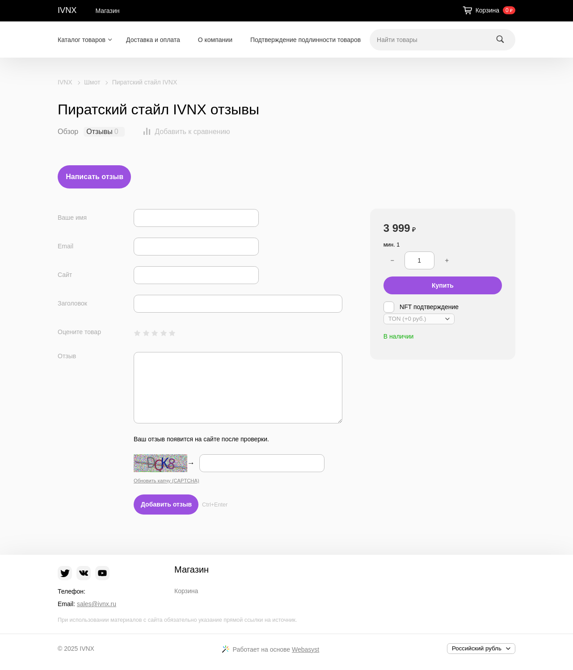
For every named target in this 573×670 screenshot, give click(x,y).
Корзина (186, 591)
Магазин (107, 10)
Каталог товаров (81, 40)
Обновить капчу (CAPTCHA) (166, 480)
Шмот (92, 82)
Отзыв (67, 356)
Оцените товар (79, 331)
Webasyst (305, 649)
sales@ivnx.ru (96, 603)
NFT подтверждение (421, 306)
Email (65, 246)
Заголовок (72, 303)
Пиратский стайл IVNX (144, 82)
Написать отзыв (94, 176)
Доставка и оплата (153, 40)
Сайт (65, 274)
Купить (443, 285)
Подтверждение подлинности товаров (305, 40)
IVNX (67, 10)
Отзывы (99, 132)
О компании (215, 40)
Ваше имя (72, 217)
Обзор (68, 132)
